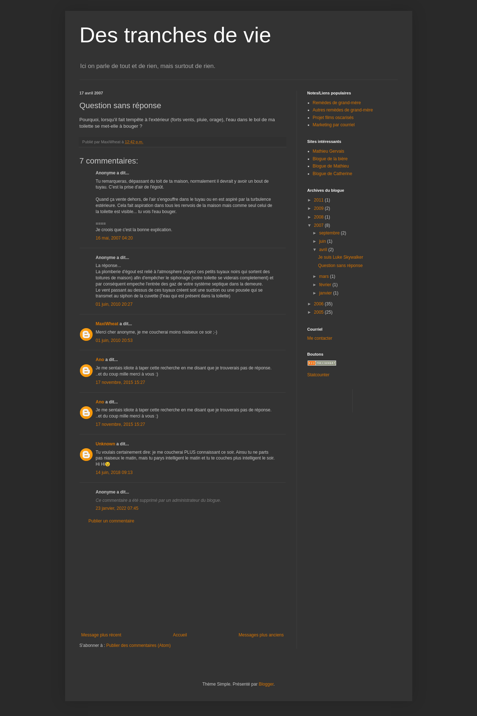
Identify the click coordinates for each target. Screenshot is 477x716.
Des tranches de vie (175, 35)
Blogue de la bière (330, 158)
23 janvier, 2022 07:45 (117, 508)
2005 (319, 312)
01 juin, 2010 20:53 (114, 340)
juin (323, 241)
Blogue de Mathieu (331, 166)
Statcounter (318, 374)
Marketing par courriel (334, 124)
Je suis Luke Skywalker (340, 257)
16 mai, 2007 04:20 (114, 238)
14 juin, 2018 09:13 (114, 472)
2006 (319, 303)
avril (323, 249)
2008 (319, 217)
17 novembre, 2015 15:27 (120, 382)
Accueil (180, 634)
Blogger (266, 684)
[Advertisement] (182, 578)
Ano (100, 359)
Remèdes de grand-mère (337, 102)
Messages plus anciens (261, 634)
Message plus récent (101, 634)
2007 (319, 225)
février (325, 284)
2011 (319, 200)
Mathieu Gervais (328, 151)
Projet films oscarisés (333, 117)
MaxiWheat (107, 323)
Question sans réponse (340, 265)
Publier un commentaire (112, 521)
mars (324, 276)
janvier (326, 293)
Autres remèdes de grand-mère (343, 110)
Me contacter (319, 338)
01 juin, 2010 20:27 (114, 304)
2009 (319, 208)
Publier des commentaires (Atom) (138, 645)
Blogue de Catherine (332, 173)
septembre (330, 233)
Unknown (105, 443)
